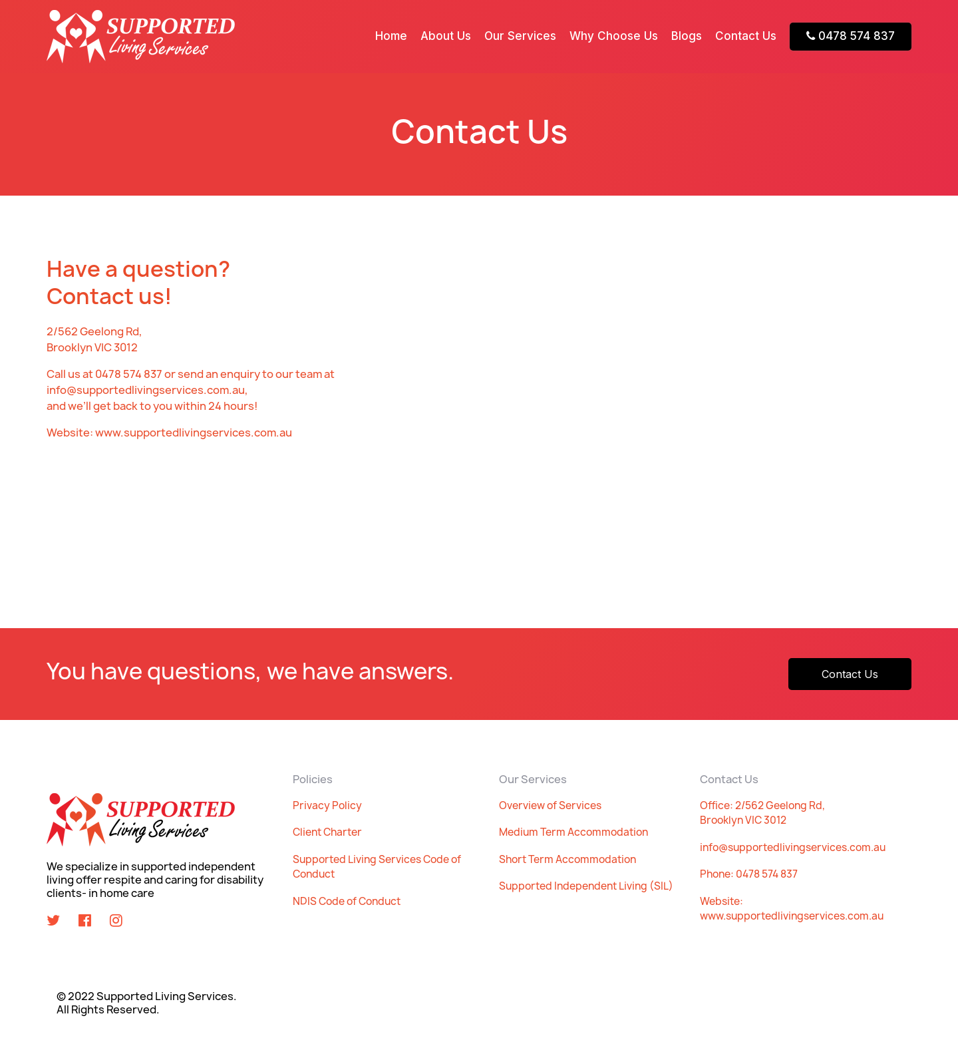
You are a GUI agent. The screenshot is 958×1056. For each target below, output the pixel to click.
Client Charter (327, 832)
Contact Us (745, 36)
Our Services (520, 36)
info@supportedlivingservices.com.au (792, 847)
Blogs (686, 36)
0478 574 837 (850, 36)
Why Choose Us (613, 36)
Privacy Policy (327, 805)
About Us (445, 36)
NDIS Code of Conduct (346, 901)
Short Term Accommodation (567, 859)
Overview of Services (550, 805)
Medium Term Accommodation (573, 832)
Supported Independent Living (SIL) (586, 886)
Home (391, 36)
